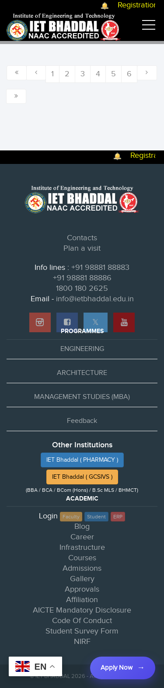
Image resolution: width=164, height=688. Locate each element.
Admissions (82, 568)
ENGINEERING (82, 349)
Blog (82, 526)
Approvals (82, 589)
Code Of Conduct (82, 620)
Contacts (82, 237)
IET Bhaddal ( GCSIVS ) (82, 476)
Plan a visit (82, 248)
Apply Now (117, 667)
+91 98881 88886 (82, 278)
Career (82, 537)
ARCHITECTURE (82, 373)
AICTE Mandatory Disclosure (82, 610)
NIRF (82, 641)
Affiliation (82, 599)
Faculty (71, 517)
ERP (117, 517)
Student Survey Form (82, 631)
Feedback (82, 421)
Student (96, 517)
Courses (82, 557)
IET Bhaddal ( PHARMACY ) (82, 459)
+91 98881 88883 (100, 267)
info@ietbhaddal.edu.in (95, 298)
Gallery (82, 578)
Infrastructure (82, 547)
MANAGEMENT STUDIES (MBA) (82, 397)
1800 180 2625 (82, 288)
